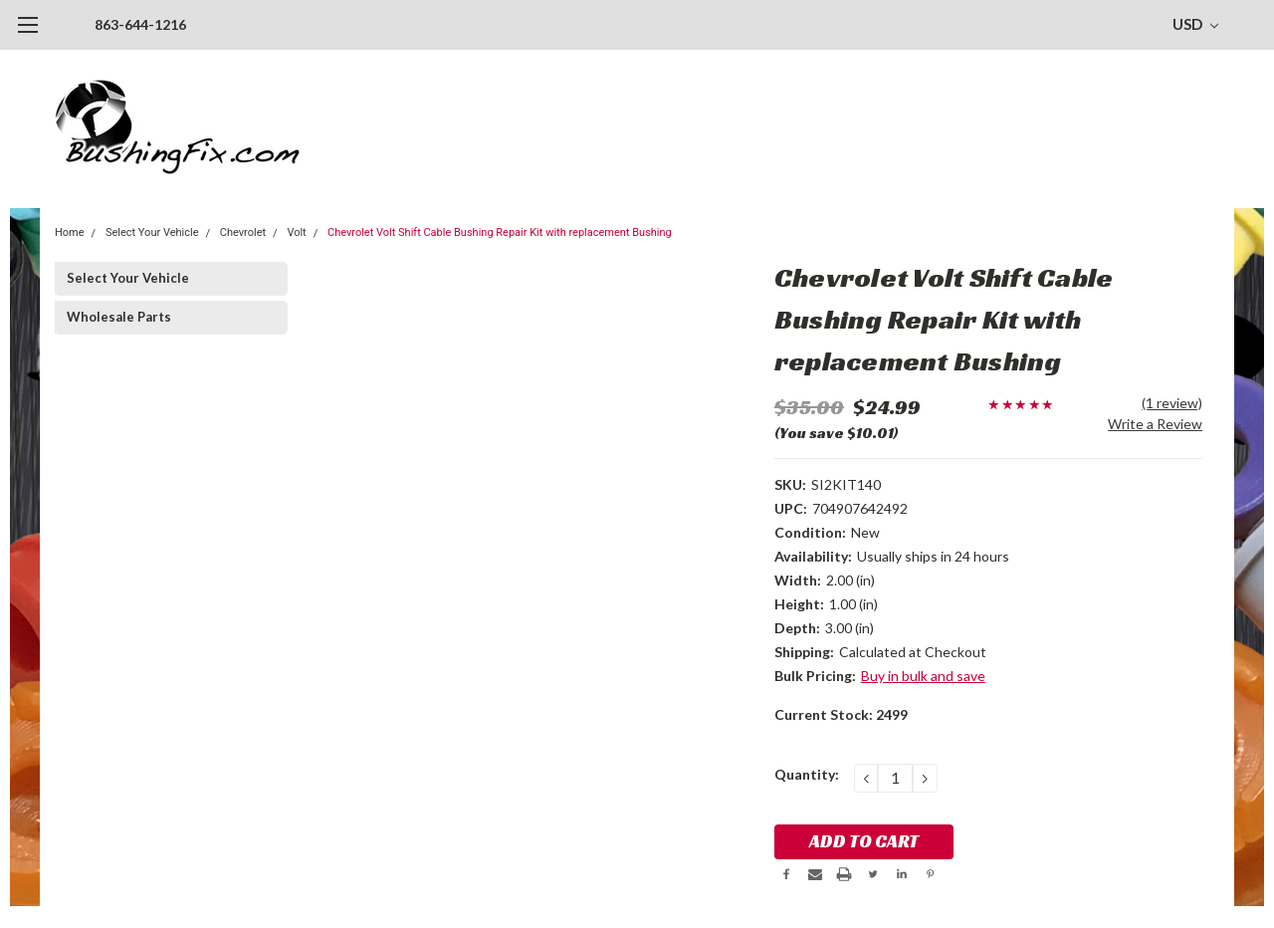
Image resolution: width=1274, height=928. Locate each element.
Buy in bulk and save (923, 675)
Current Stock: (841, 714)
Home (70, 232)
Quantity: (806, 774)
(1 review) (1172, 402)
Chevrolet (243, 232)
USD (1195, 24)
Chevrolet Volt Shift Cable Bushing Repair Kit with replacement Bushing (499, 232)
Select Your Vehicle (152, 232)
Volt (296, 232)
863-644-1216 (140, 24)
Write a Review (1155, 423)
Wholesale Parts (119, 317)
